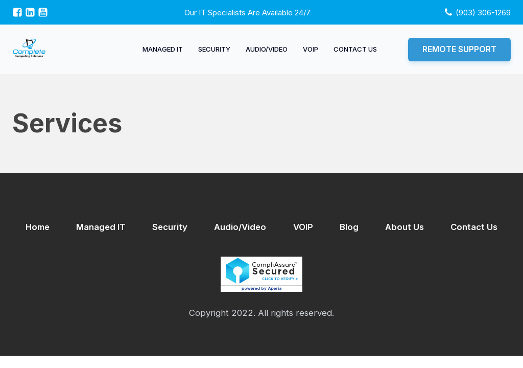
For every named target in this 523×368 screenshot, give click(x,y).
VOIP (310, 49)
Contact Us (355, 49)
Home (38, 227)
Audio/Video (267, 49)
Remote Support (459, 49)
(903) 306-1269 (483, 12)
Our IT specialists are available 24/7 (247, 12)
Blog (349, 227)
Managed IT (162, 49)
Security (214, 49)
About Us (404, 227)
